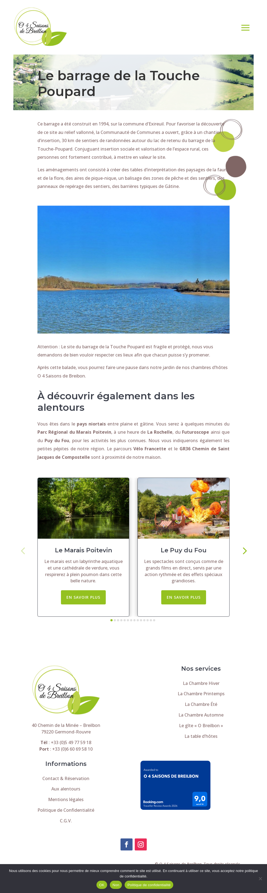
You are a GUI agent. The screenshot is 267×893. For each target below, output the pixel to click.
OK (101, 885)
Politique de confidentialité (149, 885)
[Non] (260, 878)
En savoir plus (83, 597)
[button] (23, 550)
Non (116, 885)
